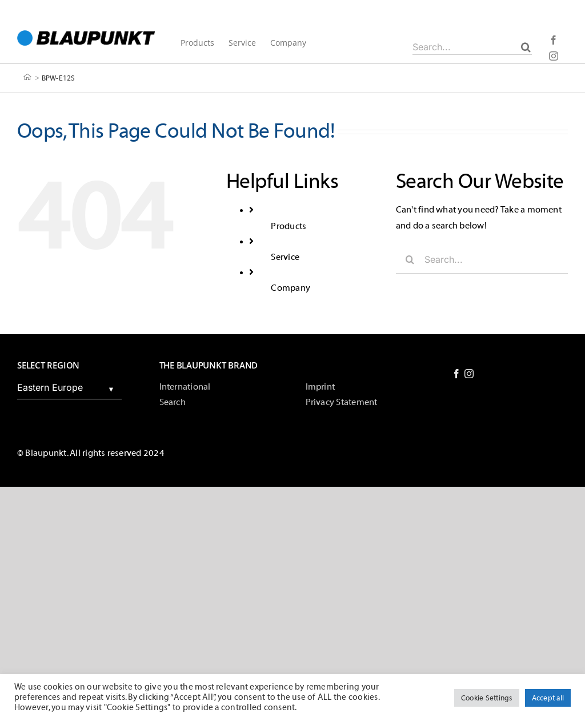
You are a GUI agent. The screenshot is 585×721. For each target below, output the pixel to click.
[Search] (526, 47)
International (185, 387)
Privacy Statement (342, 402)
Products (288, 226)
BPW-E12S (58, 77)
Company (290, 288)
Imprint (320, 387)
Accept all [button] (548, 698)
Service (285, 257)
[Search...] (472, 47)
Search (172, 402)
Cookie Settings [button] (486, 698)
